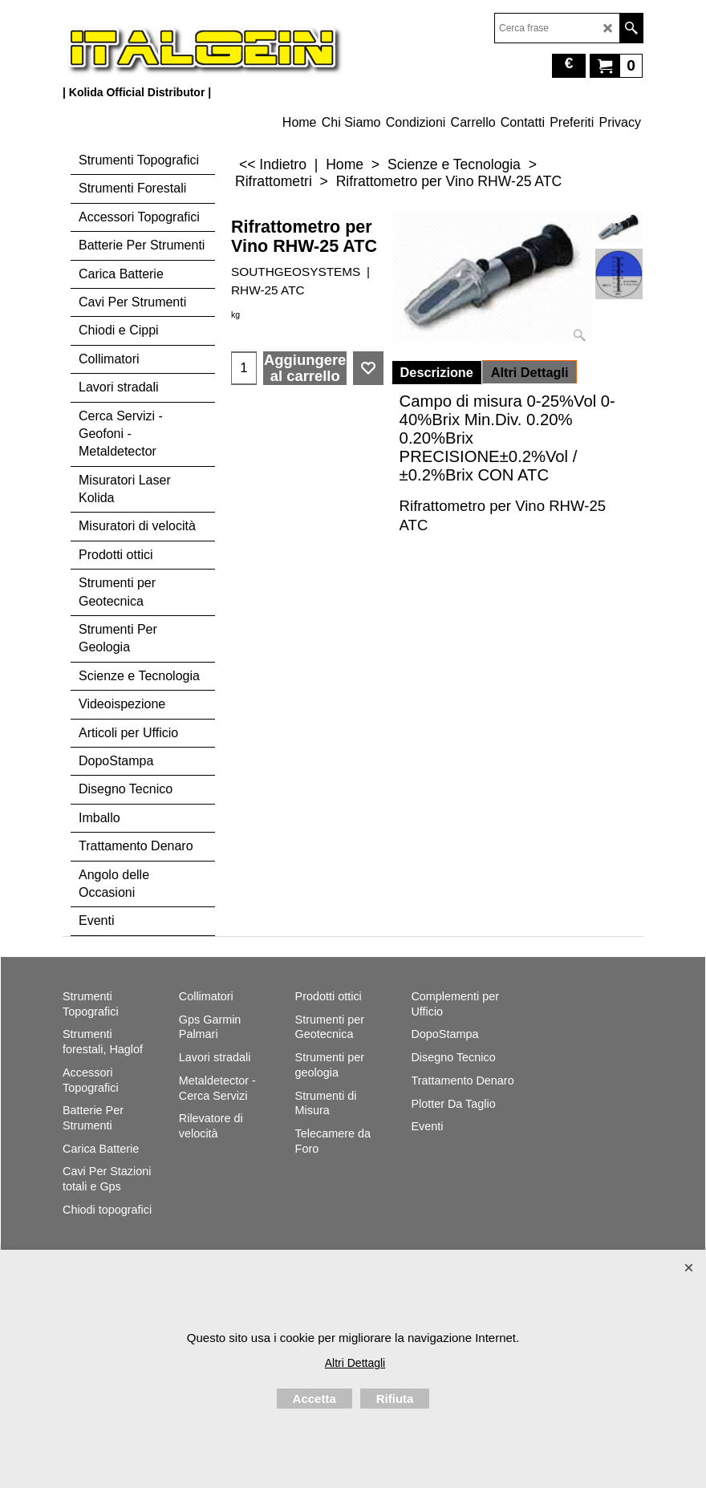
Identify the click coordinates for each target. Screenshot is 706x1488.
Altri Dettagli (530, 372)
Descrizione (436, 372)
